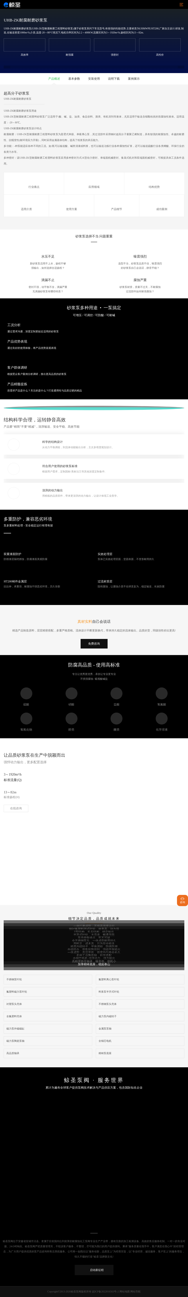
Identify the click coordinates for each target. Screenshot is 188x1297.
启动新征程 (94, 1270)
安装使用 (94, 78)
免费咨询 (94, 643)
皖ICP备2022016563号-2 (105, 1291)
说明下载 (114, 78)
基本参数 (74, 78)
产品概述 (54, 78)
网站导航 (135, 1291)
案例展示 (134, 78)
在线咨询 (16, 808)
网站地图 (125, 1291)
